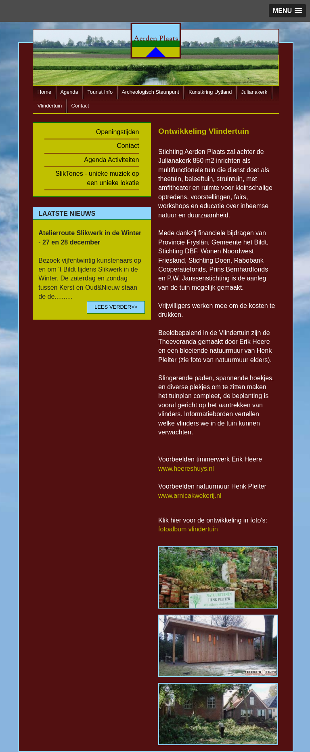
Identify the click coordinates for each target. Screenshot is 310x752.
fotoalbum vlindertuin (188, 529)
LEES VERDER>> (115, 307)
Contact (80, 106)
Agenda (69, 92)
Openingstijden (117, 131)
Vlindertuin (50, 106)
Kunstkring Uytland (210, 92)
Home (44, 92)
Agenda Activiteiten (111, 159)
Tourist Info (100, 92)
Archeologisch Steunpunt (150, 92)
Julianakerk (254, 92)
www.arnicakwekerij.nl (190, 495)
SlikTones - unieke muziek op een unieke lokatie (97, 178)
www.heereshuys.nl (186, 468)
